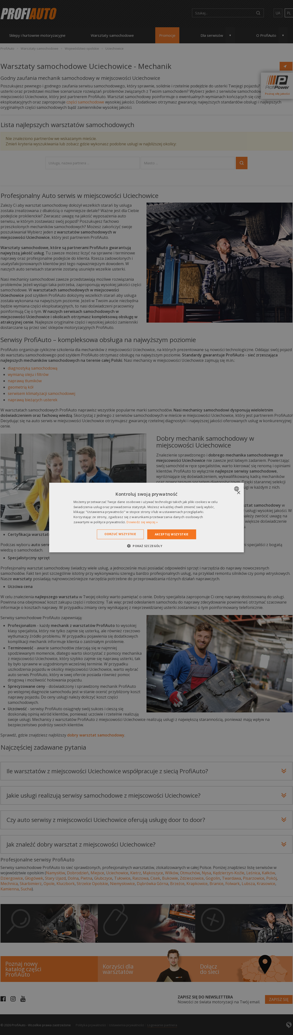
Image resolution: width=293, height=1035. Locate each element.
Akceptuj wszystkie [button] (172, 534)
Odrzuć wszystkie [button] (120, 534)
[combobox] (237, 488)
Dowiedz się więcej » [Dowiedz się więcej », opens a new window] (142, 522)
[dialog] (146, 517)
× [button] (238, 492)
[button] (146, 546)
